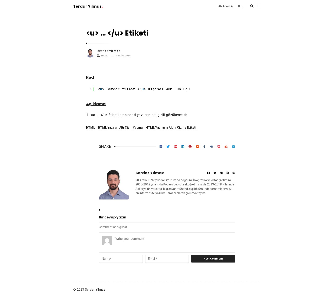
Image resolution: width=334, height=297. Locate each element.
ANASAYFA (225, 6)
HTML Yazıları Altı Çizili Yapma (120, 127)
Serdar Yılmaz (88, 6)
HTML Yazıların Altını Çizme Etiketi (171, 127)
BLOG (242, 6)
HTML (104, 55)
